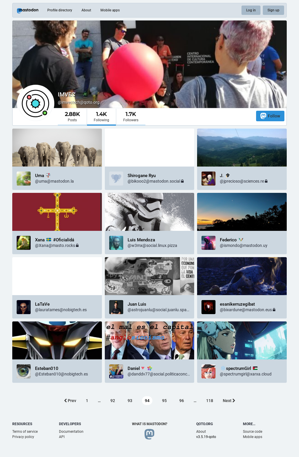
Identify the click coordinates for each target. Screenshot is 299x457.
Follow (270, 116)
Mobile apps (110, 10)
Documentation (71, 432)
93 (130, 400)
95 (164, 400)
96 (181, 400)
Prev (70, 400)
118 (209, 400)
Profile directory (59, 10)
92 (112, 400)
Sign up (273, 10)
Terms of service (25, 432)
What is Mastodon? (149, 424)
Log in (251, 10)
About (86, 10)
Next (229, 400)
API (62, 437)
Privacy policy (23, 437)
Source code (252, 432)
